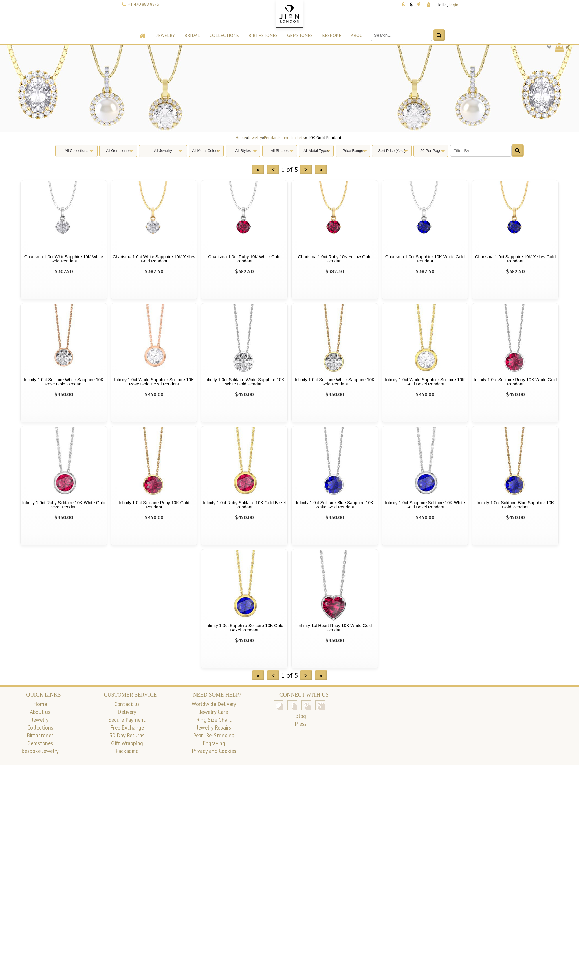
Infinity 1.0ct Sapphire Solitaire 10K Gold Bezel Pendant (244, 627)
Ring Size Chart (214, 719)
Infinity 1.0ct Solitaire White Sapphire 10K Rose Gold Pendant (64, 381)
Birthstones (263, 35)
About (358, 35)
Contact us (127, 704)
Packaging (127, 750)
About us (40, 711)
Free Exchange (127, 727)
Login (453, 5)
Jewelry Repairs (214, 727)
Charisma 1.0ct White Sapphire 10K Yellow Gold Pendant (154, 258)
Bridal (192, 35)
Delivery (127, 711)
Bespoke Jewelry (40, 750)
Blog (300, 715)
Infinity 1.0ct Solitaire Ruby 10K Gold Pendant (154, 504)
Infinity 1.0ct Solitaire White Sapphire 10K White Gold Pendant (244, 381)
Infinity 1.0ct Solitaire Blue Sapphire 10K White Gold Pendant (334, 504)
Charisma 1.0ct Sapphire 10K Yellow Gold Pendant (515, 258)
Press (301, 723)
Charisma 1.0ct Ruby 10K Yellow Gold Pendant (334, 258)
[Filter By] (481, 151)
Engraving (214, 743)
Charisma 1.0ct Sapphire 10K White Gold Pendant (425, 258)
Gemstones (300, 35)
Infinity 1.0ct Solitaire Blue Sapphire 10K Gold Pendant (515, 504)
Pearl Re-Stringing (213, 735)
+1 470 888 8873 (143, 4)
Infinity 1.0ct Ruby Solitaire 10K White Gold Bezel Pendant (63, 504)
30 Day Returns (126, 735)
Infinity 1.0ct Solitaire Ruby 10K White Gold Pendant (515, 381)
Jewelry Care (214, 711)
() (562, 47)
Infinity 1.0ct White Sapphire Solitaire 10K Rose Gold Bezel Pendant (154, 381)
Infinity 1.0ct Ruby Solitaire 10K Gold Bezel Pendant (244, 504)
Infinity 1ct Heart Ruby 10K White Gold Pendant (335, 627)
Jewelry (166, 35)
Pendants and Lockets (284, 137)
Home (241, 137)
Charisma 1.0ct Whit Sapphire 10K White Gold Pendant (63, 258)
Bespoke (331, 35)
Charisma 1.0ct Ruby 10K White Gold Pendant (244, 258)
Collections (224, 35)
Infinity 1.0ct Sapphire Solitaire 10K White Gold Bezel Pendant (425, 504)
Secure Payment (127, 719)
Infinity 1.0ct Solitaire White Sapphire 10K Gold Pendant (335, 381)
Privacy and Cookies (214, 750)
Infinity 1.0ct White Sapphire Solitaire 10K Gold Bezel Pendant (425, 381)
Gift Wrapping (127, 743)
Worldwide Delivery (214, 704)
